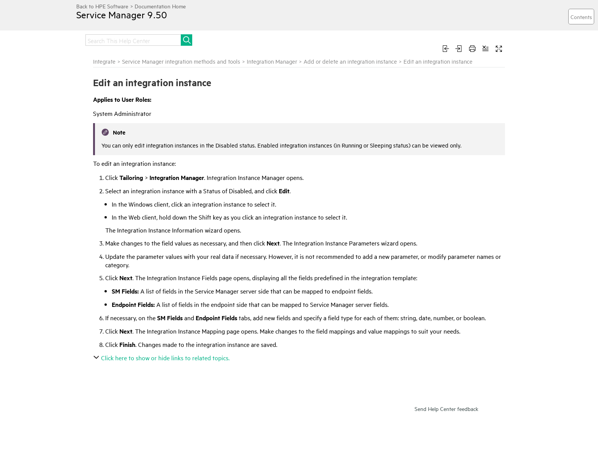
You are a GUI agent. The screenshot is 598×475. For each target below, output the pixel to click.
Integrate (104, 61)
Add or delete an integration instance (350, 61)
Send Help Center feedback (446, 408)
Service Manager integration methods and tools (181, 61)
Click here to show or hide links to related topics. (162, 357)
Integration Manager (272, 61)
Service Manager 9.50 (121, 14)
